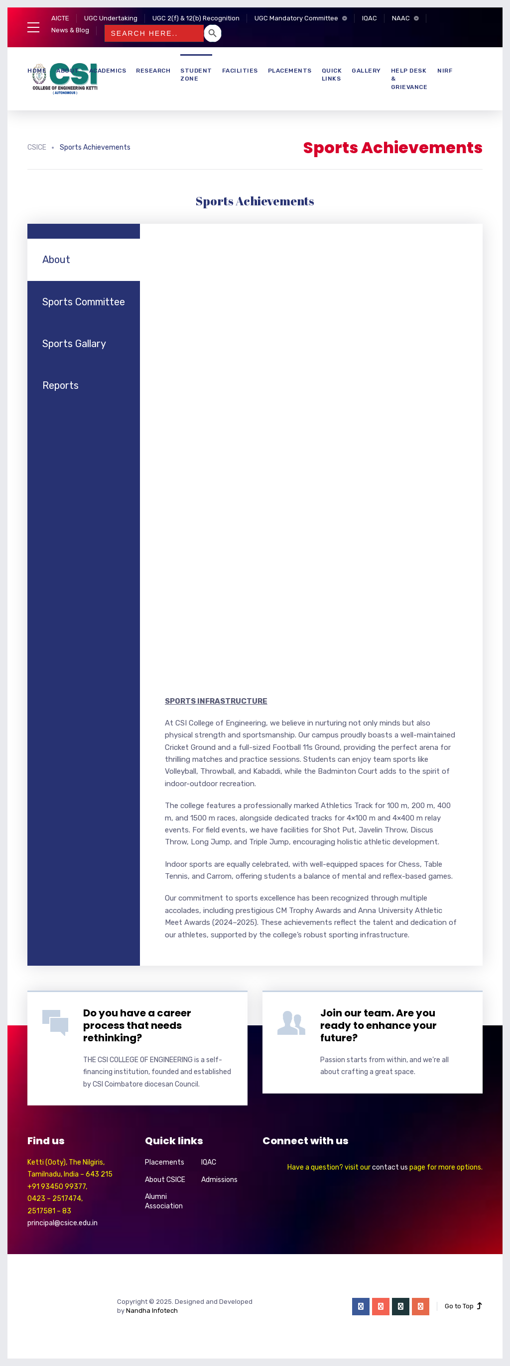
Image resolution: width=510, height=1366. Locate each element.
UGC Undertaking (110, 18)
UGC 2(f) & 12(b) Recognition (196, 18)
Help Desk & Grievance (409, 79)
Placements (290, 70)
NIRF (444, 70)
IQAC (369, 18)
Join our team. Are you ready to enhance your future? (378, 1025)
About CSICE (165, 1180)
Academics (108, 70)
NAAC (401, 18)
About (67, 70)
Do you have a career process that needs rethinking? (137, 1025)
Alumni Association (164, 1201)
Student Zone (196, 75)
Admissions (219, 1180)
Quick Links (332, 75)
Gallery (366, 70)
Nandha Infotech (152, 1310)
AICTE (60, 18)
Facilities (240, 70)
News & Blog (70, 30)
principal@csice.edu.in (62, 1223)
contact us (390, 1167)
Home (36, 70)
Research (153, 70)
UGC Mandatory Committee (296, 18)
